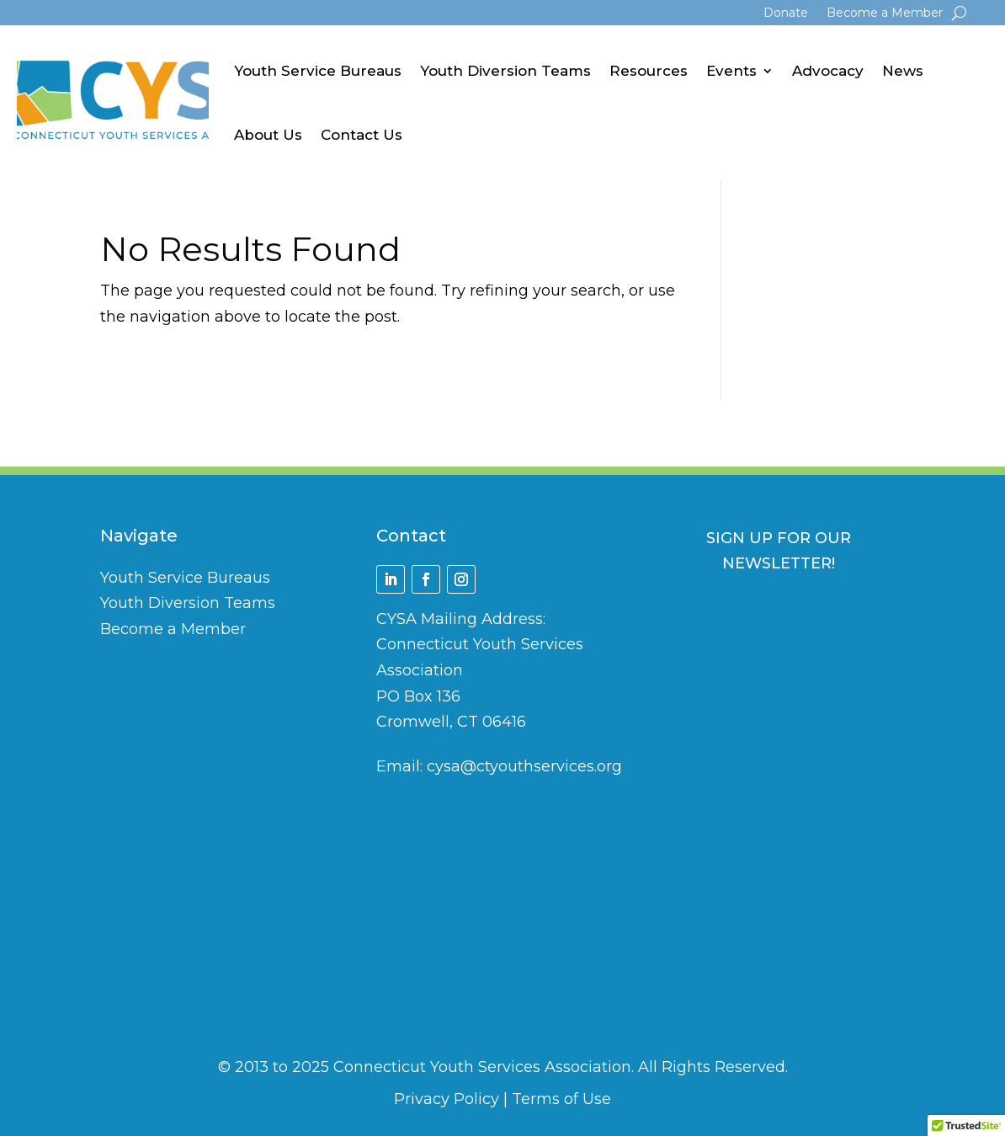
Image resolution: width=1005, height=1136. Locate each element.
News (902, 70)
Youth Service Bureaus (317, 70)
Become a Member (885, 13)
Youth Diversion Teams (505, 70)
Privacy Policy (446, 1099)
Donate (785, 13)
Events (731, 70)
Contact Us (361, 134)
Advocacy (828, 70)
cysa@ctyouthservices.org (524, 766)
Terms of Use (561, 1099)
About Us (268, 134)
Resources (648, 70)
